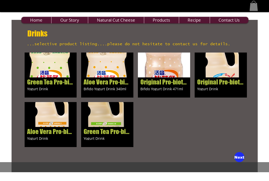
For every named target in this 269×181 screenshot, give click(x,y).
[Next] (239, 157)
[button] (253, 6)
